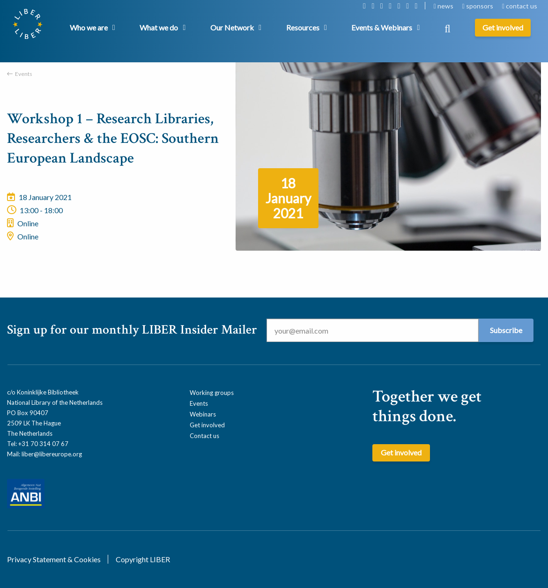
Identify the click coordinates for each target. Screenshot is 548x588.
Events (23, 73)
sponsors (478, 6)
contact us (519, 6)
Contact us (204, 435)
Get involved (207, 425)
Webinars (203, 414)
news (444, 6)
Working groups (212, 392)
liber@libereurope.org (52, 454)
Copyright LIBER (143, 559)
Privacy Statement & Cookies (54, 559)
